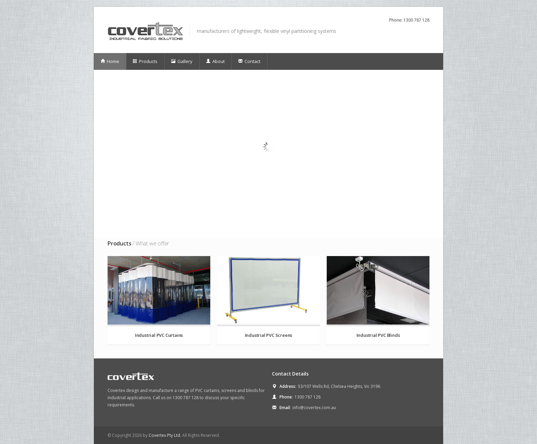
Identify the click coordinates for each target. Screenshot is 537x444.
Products (145, 61)
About (215, 61)
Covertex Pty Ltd (164, 435)
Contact (249, 61)
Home (109, 61)
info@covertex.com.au (314, 407)
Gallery (181, 61)
